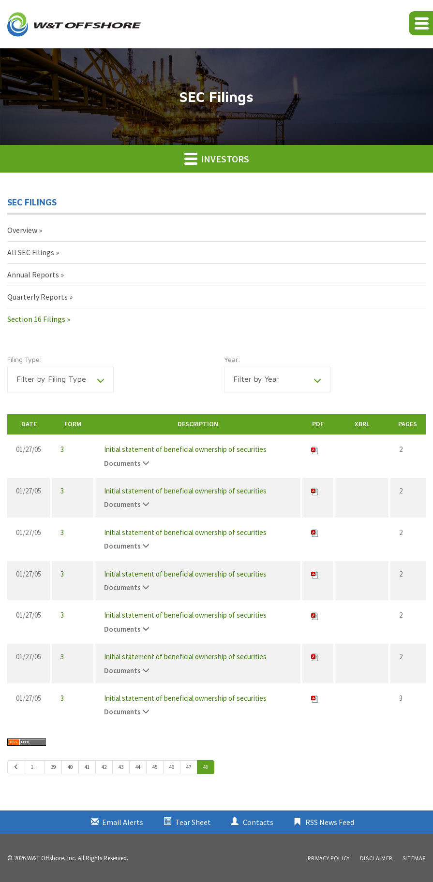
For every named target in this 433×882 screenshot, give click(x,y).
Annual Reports (33, 274)
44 (137, 767)
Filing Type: (24, 359)
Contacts (258, 822)
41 (87, 767)
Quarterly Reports (37, 297)
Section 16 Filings (36, 319)
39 (53, 767)
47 (188, 767)
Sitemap (414, 858)
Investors (216, 158)
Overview (22, 230)
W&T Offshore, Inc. (51, 858)
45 (154, 767)
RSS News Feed (329, 822)
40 (70, 767)
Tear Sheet (193, 822)
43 (121, 767)
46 (171, 767)
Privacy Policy (328, 858)
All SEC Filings (30, 252)
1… (35, 767)
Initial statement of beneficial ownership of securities (185, 449)
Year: (232, 359)
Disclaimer (376, 858)
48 (205, 767)
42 (104, 767)
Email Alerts (122, 822)
